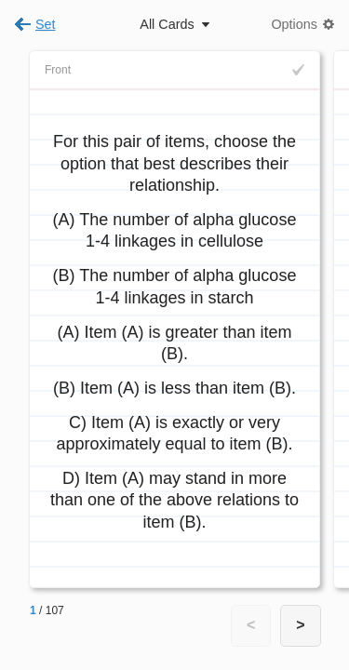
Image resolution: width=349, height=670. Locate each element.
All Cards (167, 24)
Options (294, 24)
